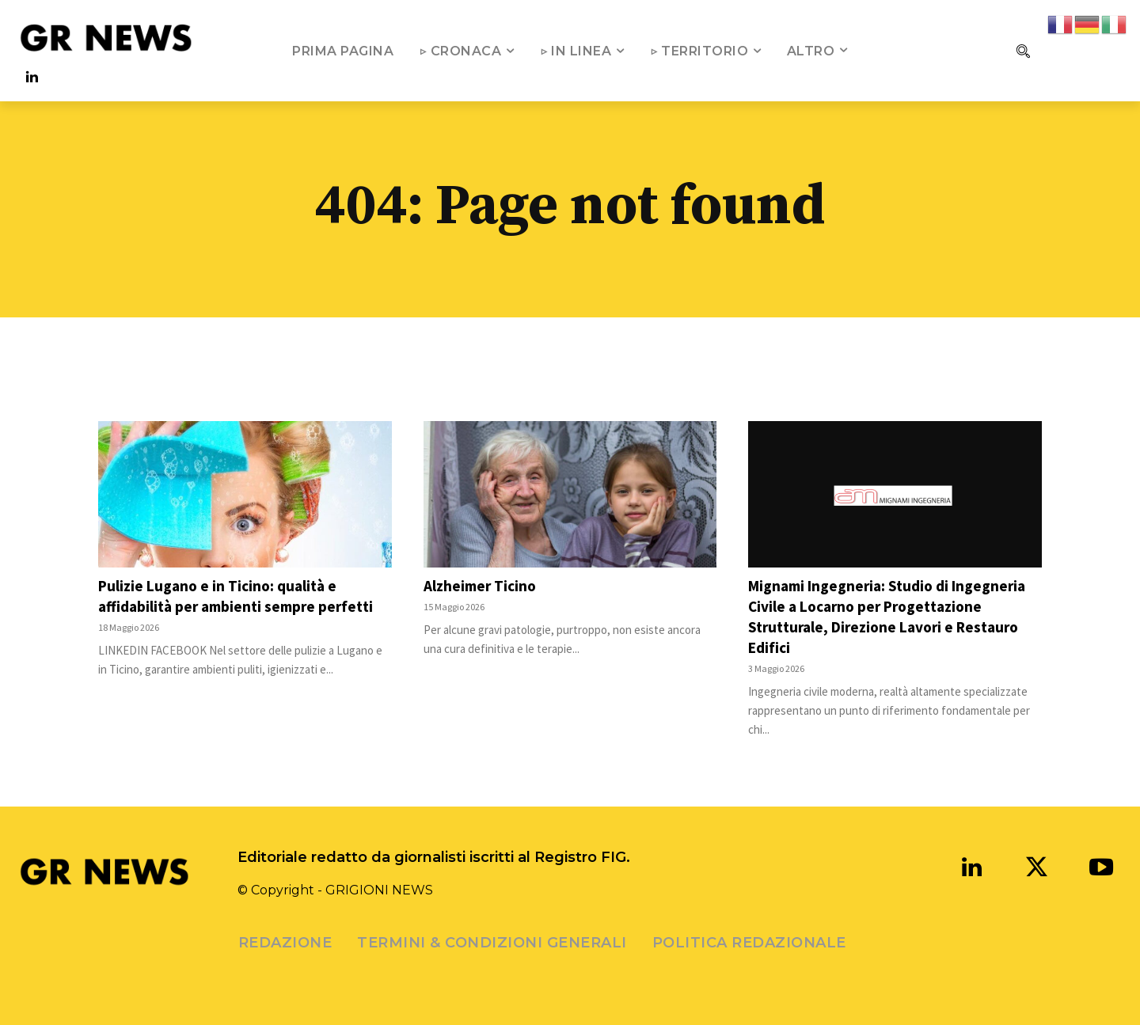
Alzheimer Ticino (482, 585)
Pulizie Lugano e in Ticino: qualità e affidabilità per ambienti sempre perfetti (241, 595)
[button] (1023, 51)
